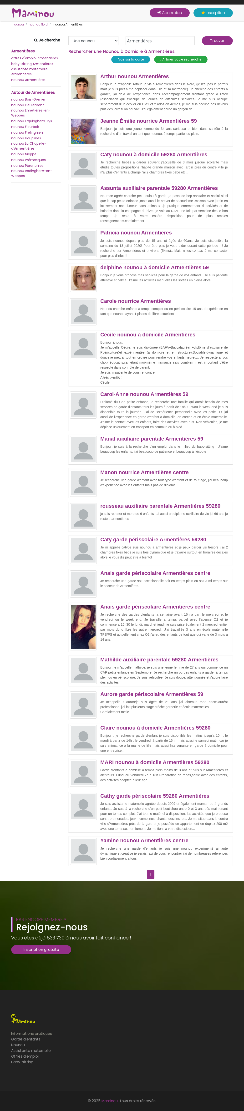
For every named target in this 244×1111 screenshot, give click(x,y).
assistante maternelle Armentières (29, 71)
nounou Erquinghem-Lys (31, 121)
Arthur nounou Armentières (134, 76)
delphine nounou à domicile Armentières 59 (154, 267)
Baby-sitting (22, 1062)
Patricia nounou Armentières (136, 233)
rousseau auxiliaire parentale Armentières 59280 (160, 506)
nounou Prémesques (28, 159)
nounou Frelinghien (27, 132)
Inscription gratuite (41, 949)
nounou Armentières (28, 79)
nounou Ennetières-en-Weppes (31, 113)
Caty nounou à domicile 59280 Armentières (153, 154)
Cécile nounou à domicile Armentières (147, 335)
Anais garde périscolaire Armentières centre (155, 573)
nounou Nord (38, 24)
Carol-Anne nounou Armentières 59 (144, 394)
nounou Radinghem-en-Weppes (31, 173)
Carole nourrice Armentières (135, 301)
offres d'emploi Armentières (34, 58)
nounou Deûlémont (27, 105)
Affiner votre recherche (181, 59)
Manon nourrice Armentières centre (144, 472)
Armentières (23, 51)
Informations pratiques (31, 1033)
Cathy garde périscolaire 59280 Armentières (154, 796)
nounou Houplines (26, 138)
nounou (18, 24)
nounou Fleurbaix (25, 126)
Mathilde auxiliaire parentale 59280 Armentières (159, 660)
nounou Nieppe (23, 154)
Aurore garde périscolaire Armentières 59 (151, 694)
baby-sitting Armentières (32, 63)
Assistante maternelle (31, 1050)
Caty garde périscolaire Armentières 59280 (153, 540)
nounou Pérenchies (27, 165)
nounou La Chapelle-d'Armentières (28, 146)
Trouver (217, 40)
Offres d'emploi (25, 1056)
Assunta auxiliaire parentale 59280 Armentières (159, 188)
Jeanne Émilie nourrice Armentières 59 (148, 121)
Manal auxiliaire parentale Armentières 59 (151, 439)
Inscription (213, 12)
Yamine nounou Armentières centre (144, 840)
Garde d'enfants (26, 1039)
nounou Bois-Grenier (28, 99)
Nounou (18, 1044)
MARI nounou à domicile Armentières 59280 (154, 762)
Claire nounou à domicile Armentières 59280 (155, 728)
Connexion (170, 12)
